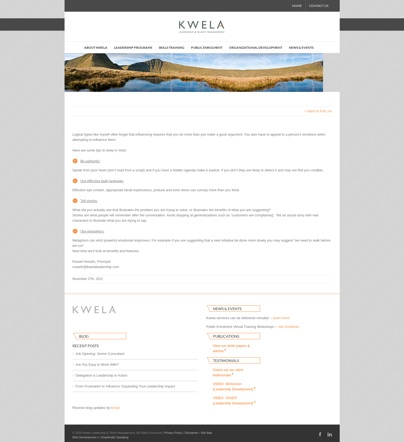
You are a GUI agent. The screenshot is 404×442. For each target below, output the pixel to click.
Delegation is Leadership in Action (102, 375)
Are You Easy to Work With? (97, 365)
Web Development (84, 437)
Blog (84, 336)
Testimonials (226, 360)
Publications (226, 336)
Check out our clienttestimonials (228, 372)
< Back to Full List (318, 111)
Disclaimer (191, 432)
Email (115, 408)
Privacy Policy (173, 432)
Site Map (206, 432)
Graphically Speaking (115, 437)
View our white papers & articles (231, 348)
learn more (281, 318)
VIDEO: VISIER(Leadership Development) (235, 400)
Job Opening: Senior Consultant (100, 354)
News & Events (227, 308)
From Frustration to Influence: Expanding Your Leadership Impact (125, 386)
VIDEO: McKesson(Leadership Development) (235, 386)
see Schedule (288, 327)
